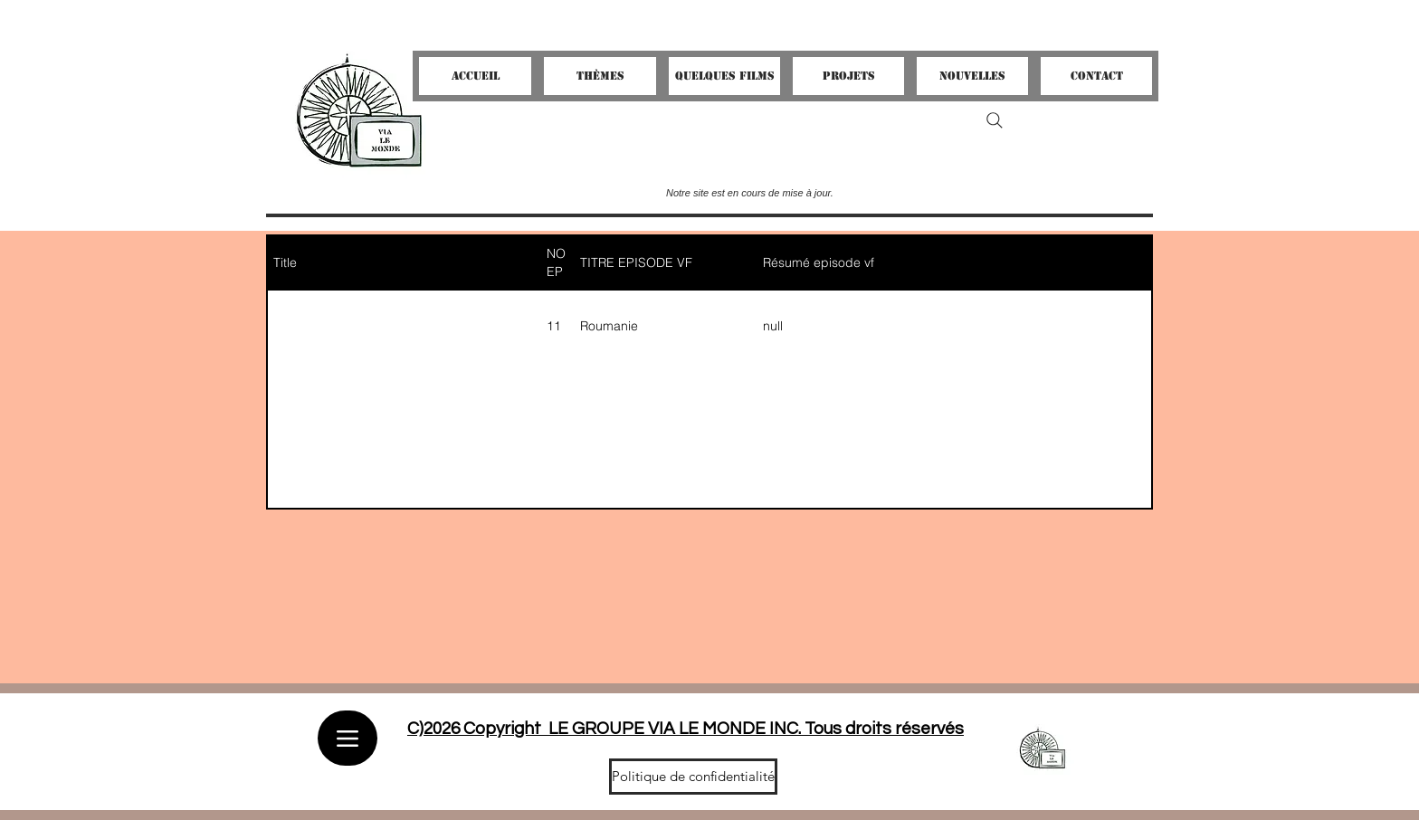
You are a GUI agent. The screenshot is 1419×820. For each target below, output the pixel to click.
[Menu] (347, 738)
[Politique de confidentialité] (693, 776)
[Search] (994, 120)
